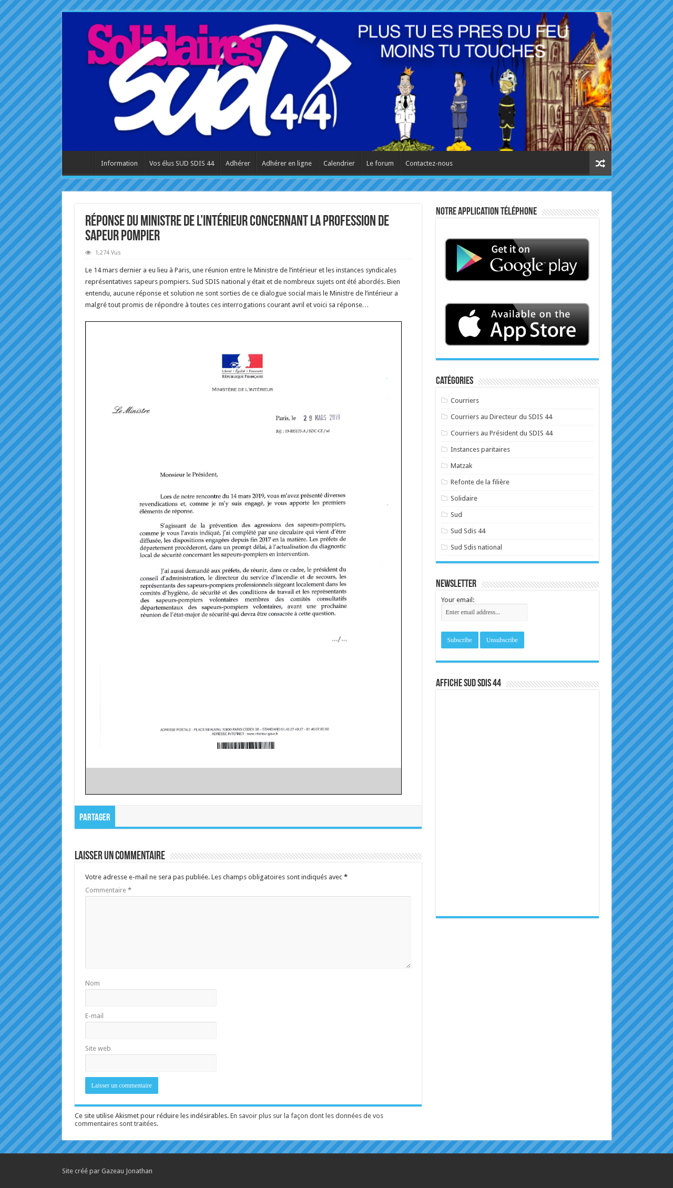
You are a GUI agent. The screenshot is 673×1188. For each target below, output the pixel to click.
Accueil (81, 162)
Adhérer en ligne (287, 163)
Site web (98, 1048)
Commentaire (108, 890)
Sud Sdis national (476, 547)
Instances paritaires (480, 449)
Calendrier (339, 163)
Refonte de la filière (480, 482)
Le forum (380, 163)
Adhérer (238, 163)
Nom (92, 983)
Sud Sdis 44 (468, 531)
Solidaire (464, 498)
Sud (456, 515)
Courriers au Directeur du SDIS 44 (501, 417)
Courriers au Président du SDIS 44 (502, 433)
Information (119, 163)
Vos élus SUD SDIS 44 (181, 163)
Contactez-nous (429, 163)
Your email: (457, 600)
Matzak (461, 466)
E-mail (94, 1016)
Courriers (465, 400)
